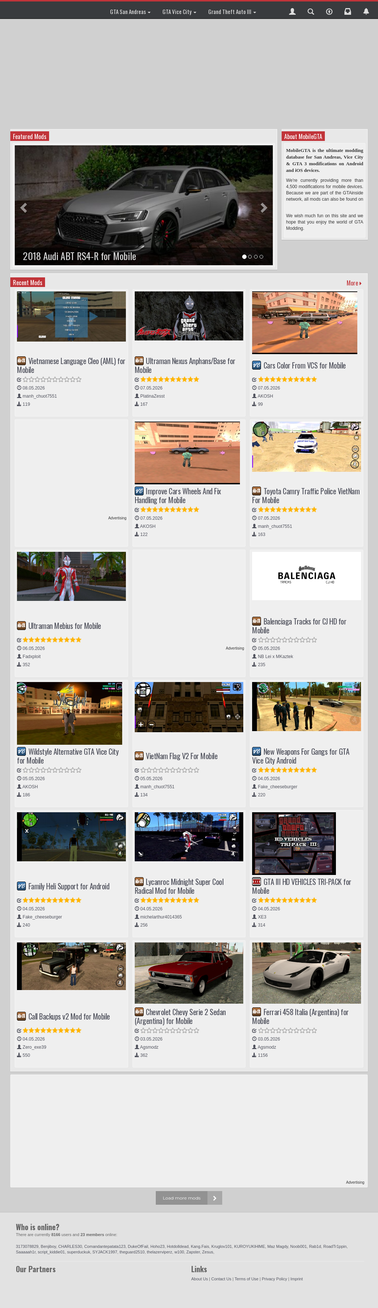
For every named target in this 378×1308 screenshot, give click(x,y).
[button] (292, 9)
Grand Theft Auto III (232, 11)
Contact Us (221, 1279)
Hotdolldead (178, 1246)
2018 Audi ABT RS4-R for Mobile (79, 256)
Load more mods (181, 1198)
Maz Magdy (277, 1246)
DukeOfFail (138, 1246)
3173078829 (27, 1246)
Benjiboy (48, 1246)
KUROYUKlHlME (249, 1246)
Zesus (207, 1252)
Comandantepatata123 (105, 1246)
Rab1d (315, 1246)
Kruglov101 (222, 1246)
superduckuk (78, 1252)
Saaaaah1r (25, 1252)
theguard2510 (132, 1252)
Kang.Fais (200, 1246)
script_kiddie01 (51, 1252)
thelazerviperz (159, 1252)
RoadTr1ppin (335, 1246)
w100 (179, 1252)
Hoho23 (157, 1246)
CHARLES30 (70, 1246)
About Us (199, 1279)
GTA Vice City (179, 11)
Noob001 (298, 1246)
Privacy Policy (274, 1279)
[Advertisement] (190, 73)
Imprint (297, 1279)
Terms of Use (246, 1279)
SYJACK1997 (104, 1252)
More (354, 282)
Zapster (193, 1252)
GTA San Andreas (130, 11)
